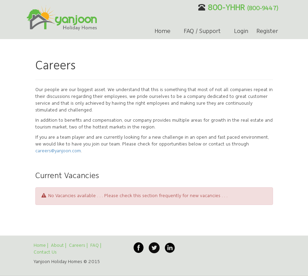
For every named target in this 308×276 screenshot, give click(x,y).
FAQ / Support (202, 31)
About (57, 245)
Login (241, 31)
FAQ (94, 245)
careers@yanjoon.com (58, 151)
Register (267, 31)
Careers (77, 245)
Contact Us (45, 252)
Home (162, 31)
